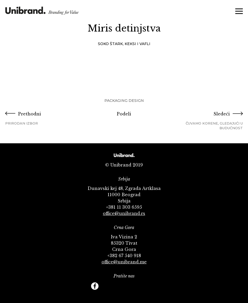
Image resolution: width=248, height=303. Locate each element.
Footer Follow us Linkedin (153, 286)
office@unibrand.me (124, 261)
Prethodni (44, 118)
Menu (239, 11)
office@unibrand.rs (124, 213)
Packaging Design (124, 100)
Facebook (95, 286)
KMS (42, 12)
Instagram (130, 286)
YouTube (118, 286)
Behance (141, 286)
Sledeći (203, 120)
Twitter (106, 286)
